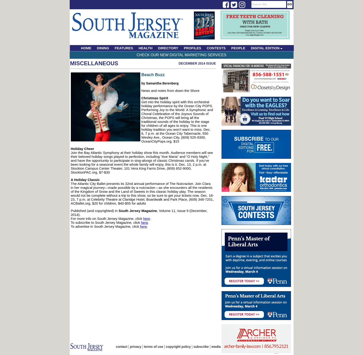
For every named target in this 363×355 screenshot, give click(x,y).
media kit (218, 347)
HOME (86, 48)
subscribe (201, 347)
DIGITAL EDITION (267, 48)
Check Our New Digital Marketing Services (181, 55)
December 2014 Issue (197, 63)
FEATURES (124, 48)
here (146, 219)
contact (122, 347)
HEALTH (146, 48)
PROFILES (192, 48)
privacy (135, 347)
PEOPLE (238, 48)
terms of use (153, 347)
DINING (103, 48)
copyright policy (178, 347)
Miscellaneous (94, 63)
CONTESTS (216, 48)
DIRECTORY (168, 48)
